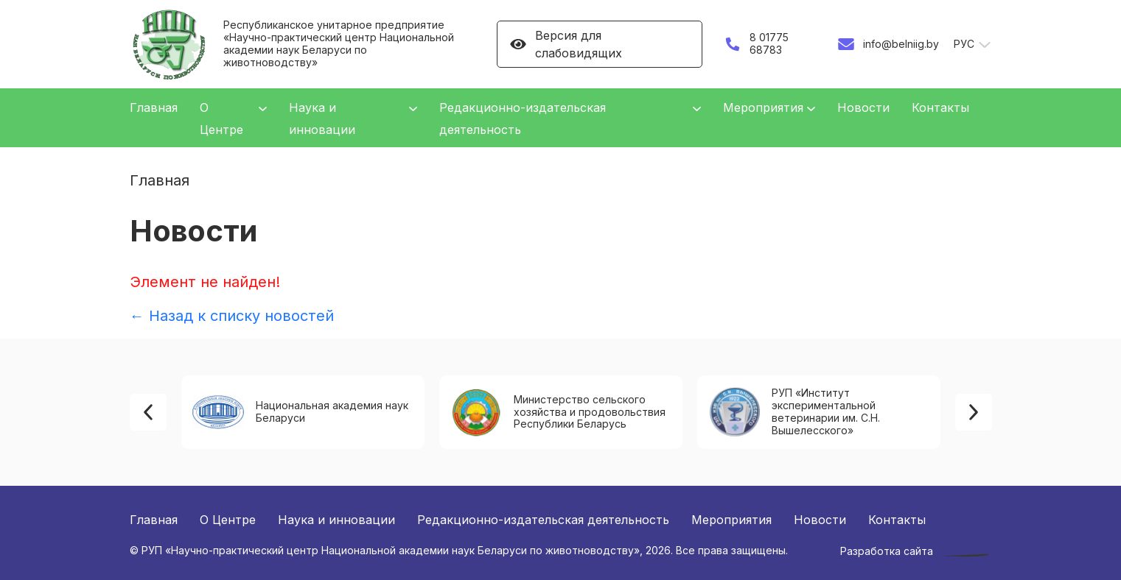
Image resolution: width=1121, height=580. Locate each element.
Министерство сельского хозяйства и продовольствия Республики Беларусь (558, 412)
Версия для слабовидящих (565, 44)
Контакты (940, 107)
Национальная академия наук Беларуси (300, 412)
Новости (863, 107)
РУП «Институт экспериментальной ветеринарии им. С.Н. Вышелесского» (794, 411)
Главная (154, 107)
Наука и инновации (336, 519)
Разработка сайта (886, 551)
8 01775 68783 (756, 44)
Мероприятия (763, 107)
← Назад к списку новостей (232, 316)
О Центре (228, 519)
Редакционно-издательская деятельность (543, 519)
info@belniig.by (888, 44)
